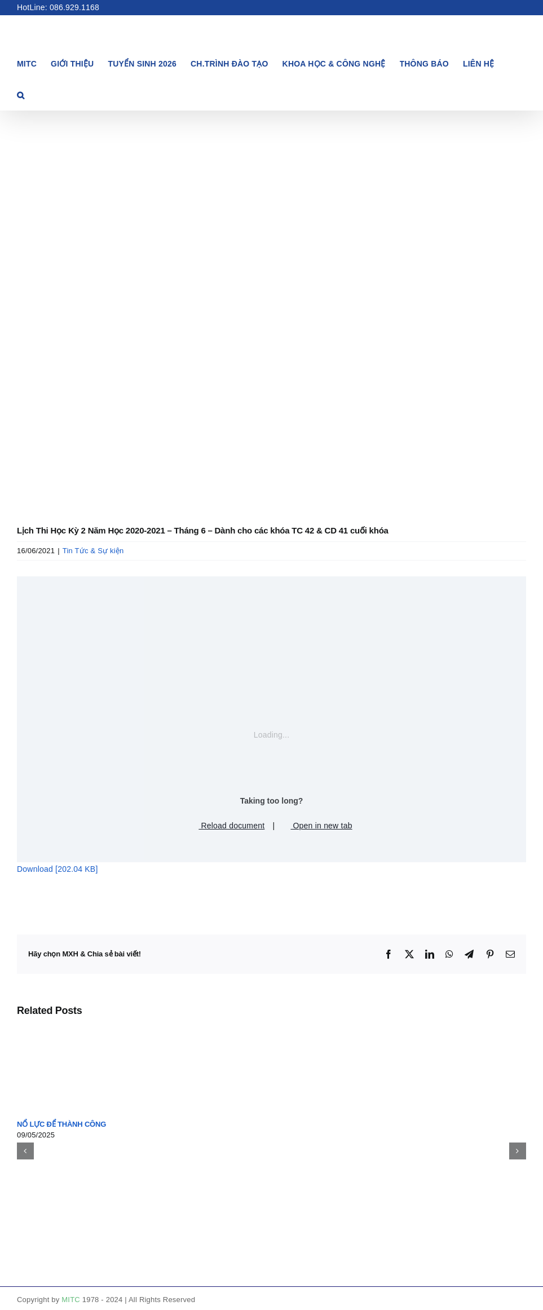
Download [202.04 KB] (57, 869)
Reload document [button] (227, 825)
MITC (70, 1299)
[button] (20, 94)
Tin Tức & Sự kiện (93, 550)
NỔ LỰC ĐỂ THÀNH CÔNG (61, 1124)
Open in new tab (317, 825)
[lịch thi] (271, 314)
